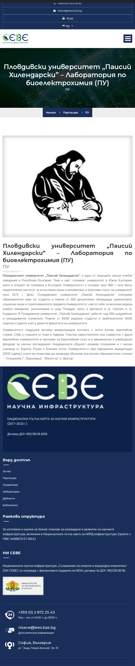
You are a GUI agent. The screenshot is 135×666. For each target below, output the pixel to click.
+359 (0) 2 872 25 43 (67, 3)
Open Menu (127, 38)
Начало (51, 112)
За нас (7, 471)
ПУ (87, 112)
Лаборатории (11, 491)
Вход (67, 18)
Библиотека (10, 505)
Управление (10, 485)
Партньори (70, 112)
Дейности (9, 498)
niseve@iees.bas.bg (67, 10)
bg (65, 26)
